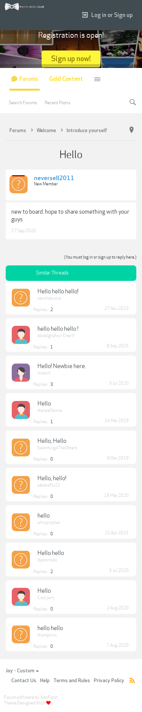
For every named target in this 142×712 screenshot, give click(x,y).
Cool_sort (45, 597)
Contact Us (23, 681)
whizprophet (48, 522)
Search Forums (23, 102)
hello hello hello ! (57, 329)
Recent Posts (57, 102)
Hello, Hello (51, 441)
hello (43, 515)
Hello (44, 403)
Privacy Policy (109, 681)
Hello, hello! (51, 478)
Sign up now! (71, 58)
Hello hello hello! (57, 291)
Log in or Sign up (107, 15)
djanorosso (47, 560)
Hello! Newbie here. (61, 366)
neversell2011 (54, 179)
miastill (44, 373)
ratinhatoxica (49, 298)
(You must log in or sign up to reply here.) (100, 257)
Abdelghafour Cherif (55, 335)
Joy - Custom (22, 671)
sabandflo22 (48, 485)
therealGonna (49, 410)
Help (45, 681)
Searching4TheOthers (57, 447)
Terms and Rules (71, 681)
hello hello (50, 628)
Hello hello (50, 553)
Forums (28, 79)
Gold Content (66, 79)
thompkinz (47, 635)
